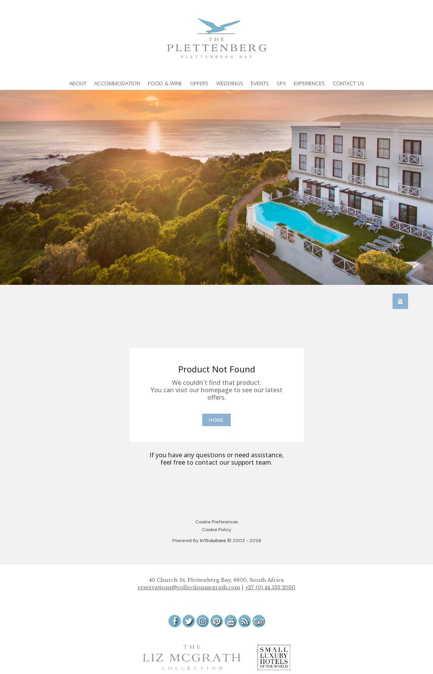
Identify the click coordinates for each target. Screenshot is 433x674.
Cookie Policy (216, 529)
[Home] (216, 420)
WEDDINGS (229, 83)
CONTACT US (348, 83)
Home (216, 419)
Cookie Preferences (216, 522)
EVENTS (260, 83)
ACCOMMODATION (117, 83)
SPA (281, 83)
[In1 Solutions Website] (212, 540)
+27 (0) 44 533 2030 (270, 587)
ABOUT (77, 83)
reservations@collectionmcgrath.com (189, 587)
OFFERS (199, 83)
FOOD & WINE (165, 83)
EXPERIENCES (309, 83)
